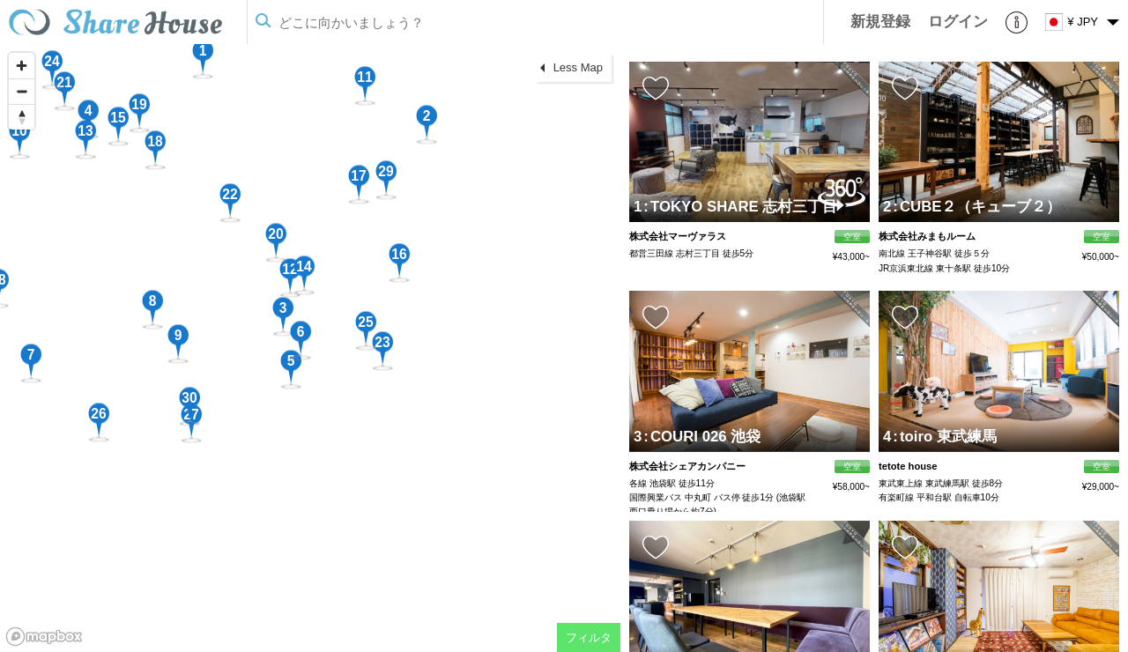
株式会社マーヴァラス (677, 236)
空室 (852, 236)
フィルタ (589, 637)
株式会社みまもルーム (927, 236)
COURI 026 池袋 (702, 436)
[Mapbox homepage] (44, 636)
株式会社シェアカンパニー (687, 466)
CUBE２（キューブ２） (977, 206)
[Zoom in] (21, 65)
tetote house (908, 466)
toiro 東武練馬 (945, 436)
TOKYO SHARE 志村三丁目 (740, 206)
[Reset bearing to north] (21, 117)
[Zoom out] (21, 91)
